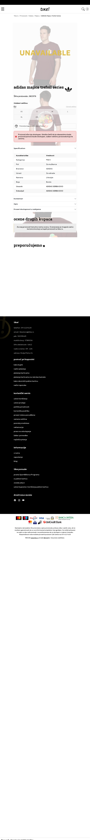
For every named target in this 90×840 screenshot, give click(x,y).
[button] (3, 9)
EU (15, 106)
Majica (48, 160)
